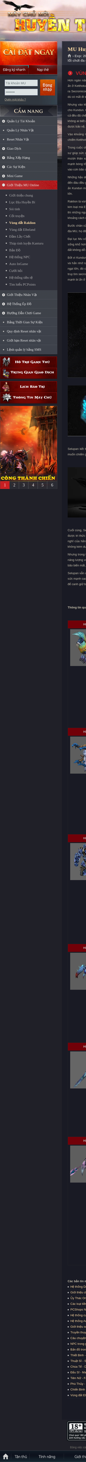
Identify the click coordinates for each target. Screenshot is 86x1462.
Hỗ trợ (28, 362)
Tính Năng (47, 1456)
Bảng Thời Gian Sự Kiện (25, 322)
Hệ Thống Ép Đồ (19, 304)
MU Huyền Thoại (33, 21)
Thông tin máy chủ (28, 397)
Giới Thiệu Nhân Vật (22, 295)
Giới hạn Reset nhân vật (24, 340)
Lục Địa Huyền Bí (22, 202)
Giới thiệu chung (21, 195)
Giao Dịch (14, 148)
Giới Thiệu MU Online (23, 185)
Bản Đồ (14, 250)
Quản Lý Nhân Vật (20, 130)
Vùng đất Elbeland (22, 229)
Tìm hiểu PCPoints (22, 284)
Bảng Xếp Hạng (18, 157)
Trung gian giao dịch (28, 373)
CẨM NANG (28, 109)
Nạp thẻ (43, 69)
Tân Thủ (20, 1456)
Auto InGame (18, 264)
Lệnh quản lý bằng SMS (24, 349)
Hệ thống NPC (19, 257)
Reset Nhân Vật (18, 139)
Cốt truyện (17, 216)
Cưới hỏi (15, 271)
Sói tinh (14, 209)
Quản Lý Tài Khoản (21, 121)
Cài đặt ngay (28, 53)
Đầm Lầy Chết (19, 236)
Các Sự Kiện (16, 167)
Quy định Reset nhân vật (24, 331)
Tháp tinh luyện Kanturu (26, 243)
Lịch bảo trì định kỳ (28, 386)
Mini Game (15, 176)
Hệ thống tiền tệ (21, 277)
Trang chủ (70, 56)
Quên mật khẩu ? (15, 99)
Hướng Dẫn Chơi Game (24, 313)
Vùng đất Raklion (22, 223)
